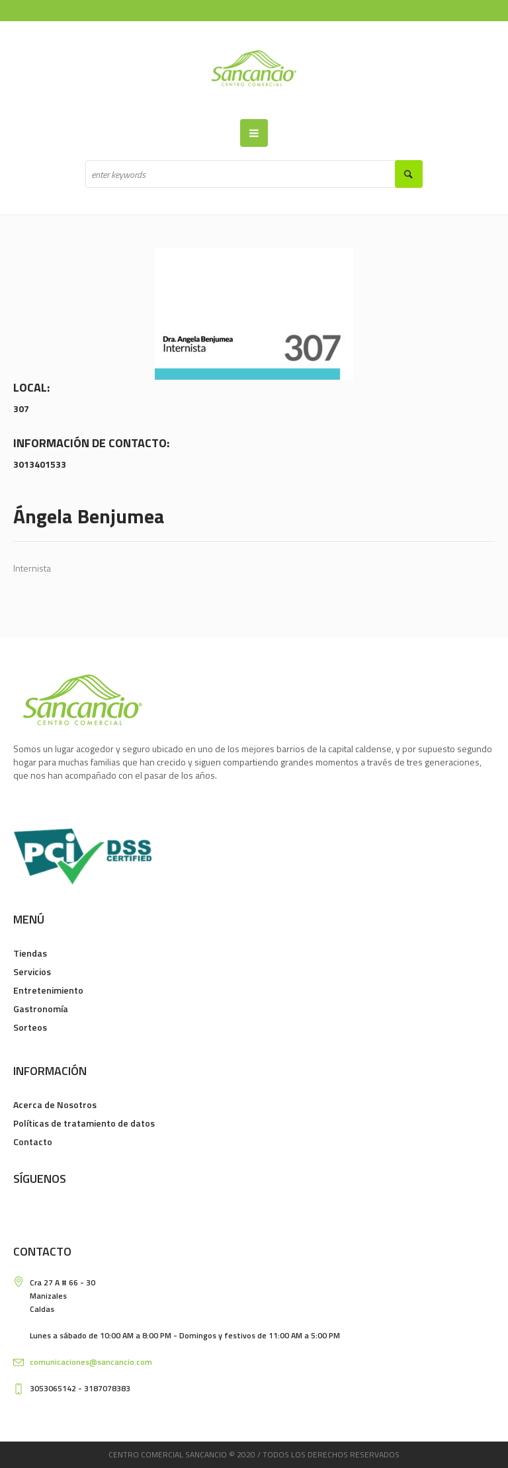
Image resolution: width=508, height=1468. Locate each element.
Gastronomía (40, 1008)
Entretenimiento (48, 990)
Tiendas (30, 953)
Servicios (32, 971)
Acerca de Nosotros (55, 1104)
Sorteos (30, 1027)
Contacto (32, 1141)
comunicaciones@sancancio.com (91, 1362)
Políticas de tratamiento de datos (84, 1123)
